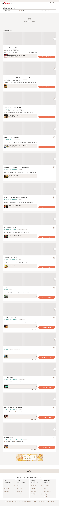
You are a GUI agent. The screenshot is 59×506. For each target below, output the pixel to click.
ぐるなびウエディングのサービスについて (43, 501)
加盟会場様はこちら (30, 501)
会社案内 (6, 501)
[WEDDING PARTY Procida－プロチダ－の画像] (29, 98)
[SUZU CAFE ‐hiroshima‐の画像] (29, 429)
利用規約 (10, 501)
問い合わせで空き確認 (46, 327)
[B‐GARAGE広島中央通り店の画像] (29, 219)
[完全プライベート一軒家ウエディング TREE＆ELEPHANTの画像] (29, 159)
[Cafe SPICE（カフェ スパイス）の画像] (29, 309)
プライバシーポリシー (18, 501)
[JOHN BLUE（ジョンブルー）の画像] (29, 249)
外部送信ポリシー (24, 501)
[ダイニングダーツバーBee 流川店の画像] (29, 128)
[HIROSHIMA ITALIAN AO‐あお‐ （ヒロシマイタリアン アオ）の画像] (29, 68)
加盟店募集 (35, 501)
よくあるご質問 (51, 501)
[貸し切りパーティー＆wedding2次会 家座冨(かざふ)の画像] (29, 189)
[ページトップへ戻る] (29, 471)
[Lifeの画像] (29, 339)
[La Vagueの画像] (29, 279)
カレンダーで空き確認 (46, 56)
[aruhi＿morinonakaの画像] (29, 369)
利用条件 (13, 501)
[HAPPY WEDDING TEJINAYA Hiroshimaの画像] (29, 399)
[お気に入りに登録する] (54, 47)
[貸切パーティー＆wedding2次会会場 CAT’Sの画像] (29, 38)
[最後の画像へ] (54, 39)
